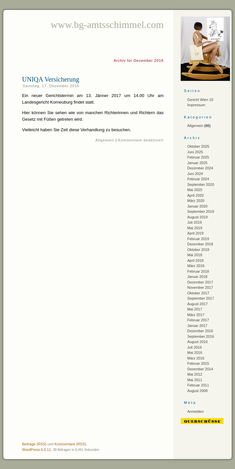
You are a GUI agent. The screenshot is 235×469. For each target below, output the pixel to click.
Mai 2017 (194, 309)
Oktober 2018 (198, 250)
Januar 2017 (197, 326)
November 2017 (200, 287)
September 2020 (200, 184)
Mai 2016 (194, 353)
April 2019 (195, 233)
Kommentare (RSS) (70, 444)
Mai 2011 (194, 380)
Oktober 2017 (198, 293)
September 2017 (200, 298)
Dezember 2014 (200, 369)
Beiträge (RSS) (34, 444)
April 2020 (195, 195)
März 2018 (195, 266)
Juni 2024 (195, 174)
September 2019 (200, 211)
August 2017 (197, 304)
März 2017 (195, 315)
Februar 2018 (198, 271)
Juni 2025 (195, 152)
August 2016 (197, 342)
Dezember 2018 (200, 244)
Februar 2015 (198, 363)
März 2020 (195, 201)
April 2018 (195, 260)
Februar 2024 (198, 179)
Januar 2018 (197, 277)
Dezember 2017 (200, 282)
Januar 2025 (197, 163)
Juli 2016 (194, 347)
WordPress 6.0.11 (36, 450)
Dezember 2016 (200, 331)
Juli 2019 (194, 222)
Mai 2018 (194, 255)
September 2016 (200, 336)
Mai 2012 (194, 374)
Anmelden (195, 411)
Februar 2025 (198, 157)
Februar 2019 (198, 239)
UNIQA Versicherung (50, 79)
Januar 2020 (197, 206)
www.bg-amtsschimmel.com (107, 24)
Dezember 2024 (200, 168)
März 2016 (195, 358)
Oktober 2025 (198, 146)
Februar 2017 (198, 320)
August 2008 (197, 391)
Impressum (196, 105)
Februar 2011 (198, 385)
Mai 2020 (194, 190)
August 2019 (197, 217)
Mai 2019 (194, 228)
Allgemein (104, 140)
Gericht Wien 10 (200, 100)
